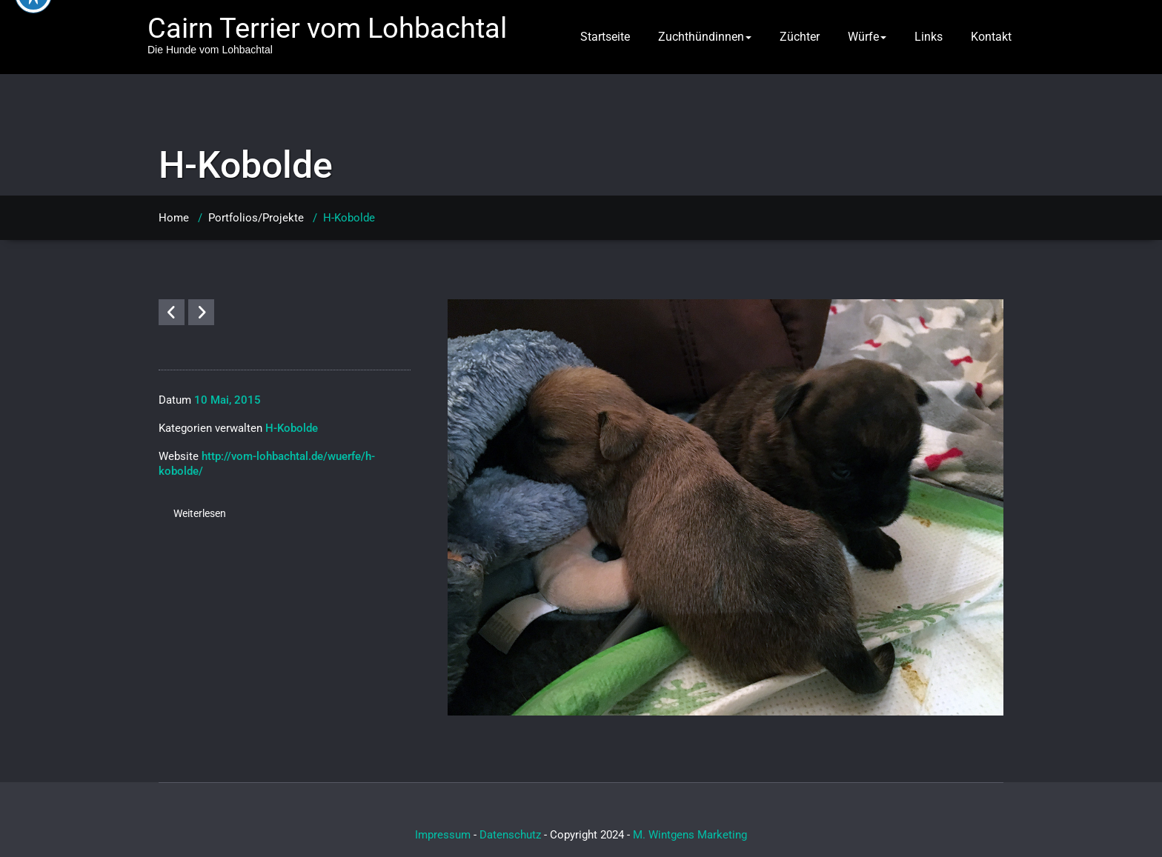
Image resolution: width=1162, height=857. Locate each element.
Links (928, 37)
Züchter (800, 37)
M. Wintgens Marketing (690, 834)
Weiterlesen (199, 513)
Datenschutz (510, 834)
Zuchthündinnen (704, 37)
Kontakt (991, 37)
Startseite (605, 37)
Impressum (443, 834)
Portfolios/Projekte (256, 217)
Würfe (867, 37)
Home (174, 217)
